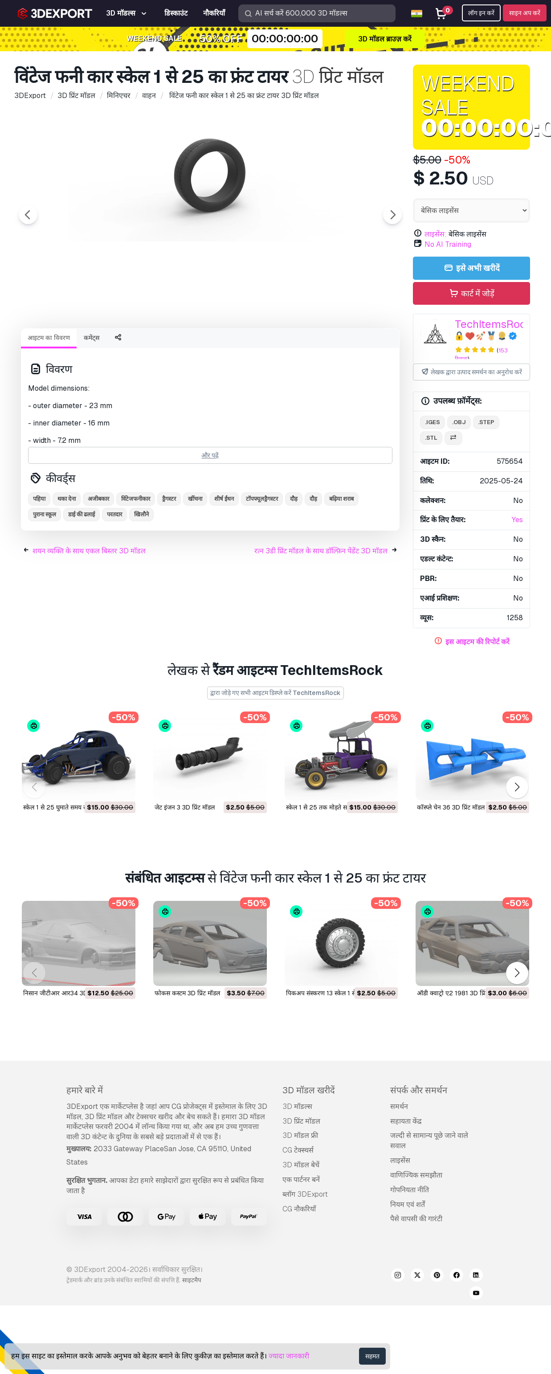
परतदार (114, 563)
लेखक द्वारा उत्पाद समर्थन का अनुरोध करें (471, 372)
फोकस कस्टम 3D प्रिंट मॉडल (187, 993)
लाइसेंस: (435, 234)
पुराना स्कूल (44, 563)
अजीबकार (98, 548)
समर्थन (399, 1106)
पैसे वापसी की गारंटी (416, 1218)
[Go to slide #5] (294, 345)
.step (486, 422)
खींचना (195, 548)
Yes (517, 519)
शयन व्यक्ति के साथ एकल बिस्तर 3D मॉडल (89, 600)
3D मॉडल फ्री (300, 1135)
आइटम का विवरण (49, 387)
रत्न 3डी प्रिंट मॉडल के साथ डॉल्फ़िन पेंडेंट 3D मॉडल (321, 600)
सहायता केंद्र (406, 1121)
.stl (431, 438)
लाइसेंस (400, 1160)
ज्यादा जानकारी (289, 1356)
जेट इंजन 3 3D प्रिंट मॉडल (185, 807)
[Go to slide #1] (66, 345)
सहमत (372, 1356)
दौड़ (294, 548)
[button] (517, 787)
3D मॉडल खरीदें (308, 1090)
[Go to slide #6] (351, 345)
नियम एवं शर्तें (407, 1204)
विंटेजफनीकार (135, 548)
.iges (432, 422)
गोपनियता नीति (409, 1189)
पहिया (39, 548)
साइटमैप (191, 1280)
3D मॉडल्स (297, 1106)
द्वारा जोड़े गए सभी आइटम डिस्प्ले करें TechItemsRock (275, 693)
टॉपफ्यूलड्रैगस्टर (262, 548)
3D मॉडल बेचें (300, 1165)
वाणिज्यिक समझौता (416, 1175)
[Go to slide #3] (180, 345)
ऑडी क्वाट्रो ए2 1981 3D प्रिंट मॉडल (459, 993)
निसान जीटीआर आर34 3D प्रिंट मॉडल (67, 993)
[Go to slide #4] (237, 345)
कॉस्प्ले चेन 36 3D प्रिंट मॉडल (451, 807)
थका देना (66, 548)
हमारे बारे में (84, 1090)
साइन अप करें (524, 13)
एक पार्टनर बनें (301, 1179)
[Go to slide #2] (123, 345)
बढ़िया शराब (341, 548)
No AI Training (447, 244)
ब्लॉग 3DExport (305, 1194)
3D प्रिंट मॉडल (301, 1121)
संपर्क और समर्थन (418, 1090)
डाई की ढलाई (81, 563)
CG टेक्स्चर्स (298, 1150)
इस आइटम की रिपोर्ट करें (477, 641)
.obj (459, 422)
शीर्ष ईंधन (224, 548)
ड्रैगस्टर (169, 548)
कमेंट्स (91, 387)
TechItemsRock (493, 324)
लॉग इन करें (481, 13)
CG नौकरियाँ (299, 1209)
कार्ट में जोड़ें (471, 293)
